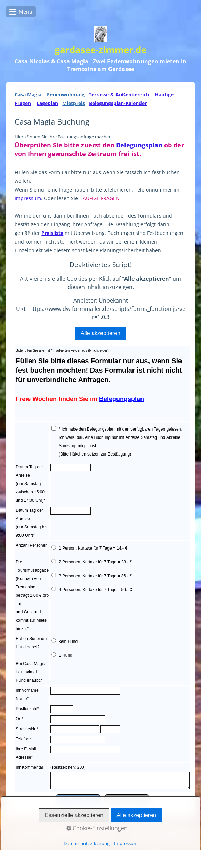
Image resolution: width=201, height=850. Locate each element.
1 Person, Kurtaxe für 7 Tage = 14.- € (93, 548)
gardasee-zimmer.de (100, 50)
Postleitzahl (26, 708)
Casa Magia (93, 830)
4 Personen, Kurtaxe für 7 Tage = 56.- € (95, 589)
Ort (19, 718)
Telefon (22, 739)
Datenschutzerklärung (44, 837)
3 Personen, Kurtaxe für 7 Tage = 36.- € (95, 575)
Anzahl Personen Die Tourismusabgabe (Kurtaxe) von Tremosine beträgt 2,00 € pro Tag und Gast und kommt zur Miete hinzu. (32, 587)
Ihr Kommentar (29, 767)
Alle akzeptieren (100, 333)
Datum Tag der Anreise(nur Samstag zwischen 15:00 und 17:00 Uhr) (30, 484)
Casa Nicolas (60, 830)
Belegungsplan (139, 145)
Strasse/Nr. (26, 728)
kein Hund (68, 641)
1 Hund (65, 655)
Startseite (29, 830)
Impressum (28, 198)
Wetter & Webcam (132, 830)
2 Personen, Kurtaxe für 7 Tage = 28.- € (95, 562)
